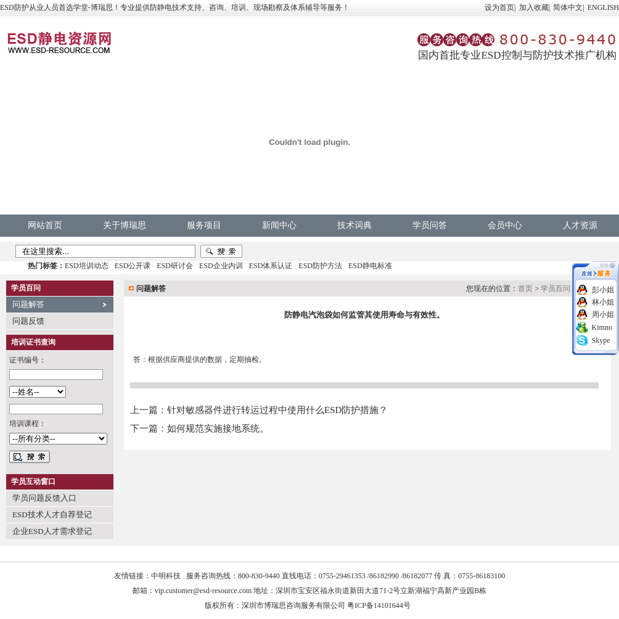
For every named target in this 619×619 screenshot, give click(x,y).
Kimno (602, 327)
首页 (525, 288)
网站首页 (45, 225)
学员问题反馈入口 (44, 497)
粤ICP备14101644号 (379, 605)
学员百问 (555, 288)
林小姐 (603, 302)
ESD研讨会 (175, 265)
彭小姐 (603, 289)
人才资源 (580, 225)
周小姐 (603, 314)
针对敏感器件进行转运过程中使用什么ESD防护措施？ (277, 410)
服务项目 (204, 225)
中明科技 (166, 576)
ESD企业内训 (221, 265)
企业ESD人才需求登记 (52, 531)
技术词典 (354, 225)
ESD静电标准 (370, 265)
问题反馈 (28, 321)
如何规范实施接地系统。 (218, 428)
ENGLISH (603, 7)
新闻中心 (279, 225)
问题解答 (28, 304)
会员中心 (505, 225)
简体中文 (568, 7)
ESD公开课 (133, 265)
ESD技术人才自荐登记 (52, 514)
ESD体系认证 (271, 265)
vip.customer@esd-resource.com (203, 590)
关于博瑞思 (124, 225)
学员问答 (429, 225)
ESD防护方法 (320, 265)
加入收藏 (534, 7)
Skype (601, 340)
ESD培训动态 (87, 265)
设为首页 (499, 7)
